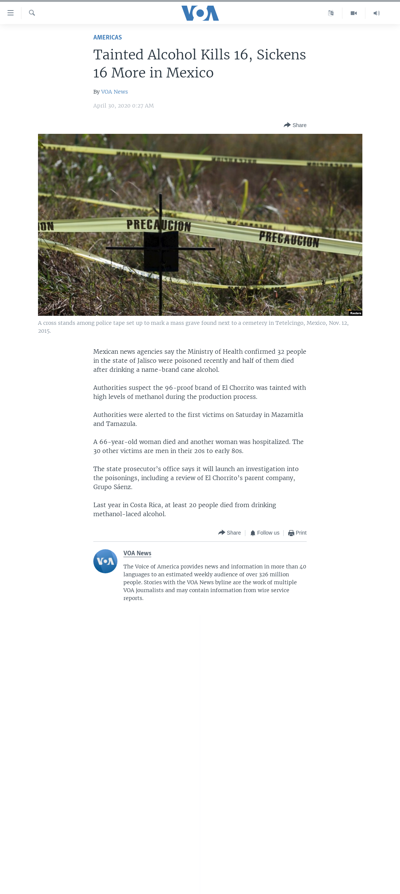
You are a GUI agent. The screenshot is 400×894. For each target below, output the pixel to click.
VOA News (114, 91)
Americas (107, 38)
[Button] (295, 125)
